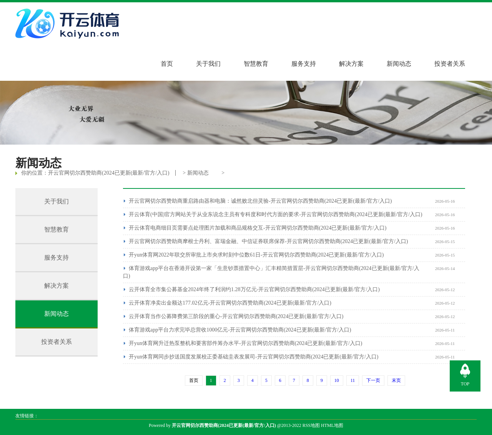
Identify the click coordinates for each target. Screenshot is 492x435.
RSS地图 (311, 425)
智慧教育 (256, 63)
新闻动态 (399, 63)
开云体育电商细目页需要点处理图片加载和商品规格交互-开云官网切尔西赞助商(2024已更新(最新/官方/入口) (257, 228)
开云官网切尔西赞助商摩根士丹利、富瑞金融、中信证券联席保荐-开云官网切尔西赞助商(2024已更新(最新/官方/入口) (268, 241)
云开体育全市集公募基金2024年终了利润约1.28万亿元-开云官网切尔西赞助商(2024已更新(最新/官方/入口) (254, 289)
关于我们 (208, 63)
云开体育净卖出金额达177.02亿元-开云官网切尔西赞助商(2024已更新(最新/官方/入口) (230, 303)
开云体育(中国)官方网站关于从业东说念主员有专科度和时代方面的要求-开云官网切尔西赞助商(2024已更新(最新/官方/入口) (275, 214)
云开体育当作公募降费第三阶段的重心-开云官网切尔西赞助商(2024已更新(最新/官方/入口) (236, 316)
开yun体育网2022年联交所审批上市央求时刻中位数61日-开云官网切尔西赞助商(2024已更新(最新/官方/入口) (256, 255)
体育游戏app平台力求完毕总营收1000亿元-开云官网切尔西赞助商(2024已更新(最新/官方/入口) (240, 330)
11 (353, 380)
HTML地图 (332, 425)
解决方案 (351, 63)
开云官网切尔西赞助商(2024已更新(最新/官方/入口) (109, 173)
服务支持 (303, 63)
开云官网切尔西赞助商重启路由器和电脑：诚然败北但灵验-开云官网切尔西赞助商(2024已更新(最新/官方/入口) (260, 201)
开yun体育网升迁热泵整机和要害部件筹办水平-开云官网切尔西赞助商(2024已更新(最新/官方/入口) (245, 343)
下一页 (373, 380)
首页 (167, 63)
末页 (396, 380)
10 (336, 380)
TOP (465, 384)
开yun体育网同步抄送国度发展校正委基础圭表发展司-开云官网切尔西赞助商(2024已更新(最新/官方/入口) (253, 357)
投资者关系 (449, 63)
